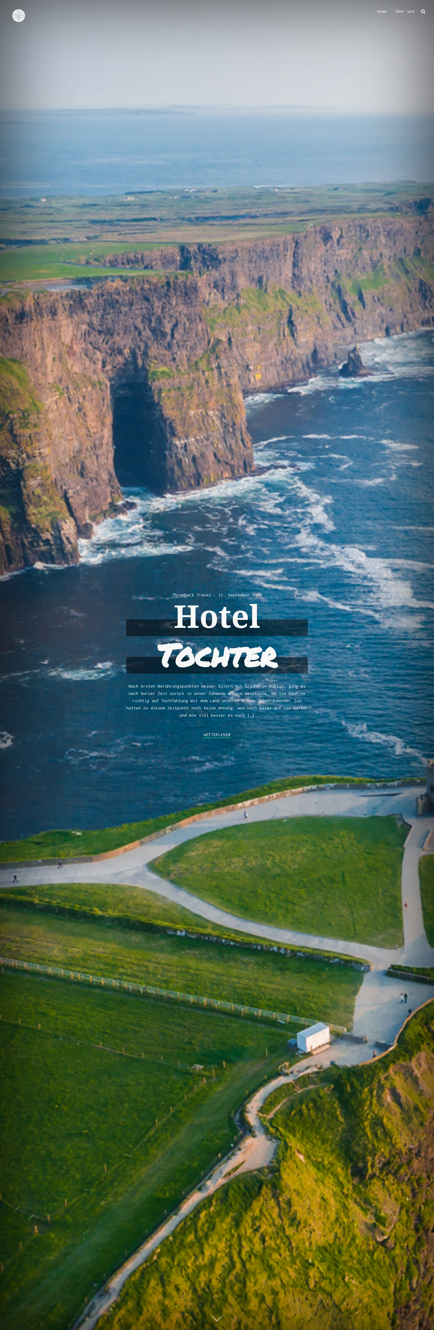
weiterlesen (217, 734)
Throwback (183, 595)
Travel (203, 595)
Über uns (405, 11)
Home (382, 11)
